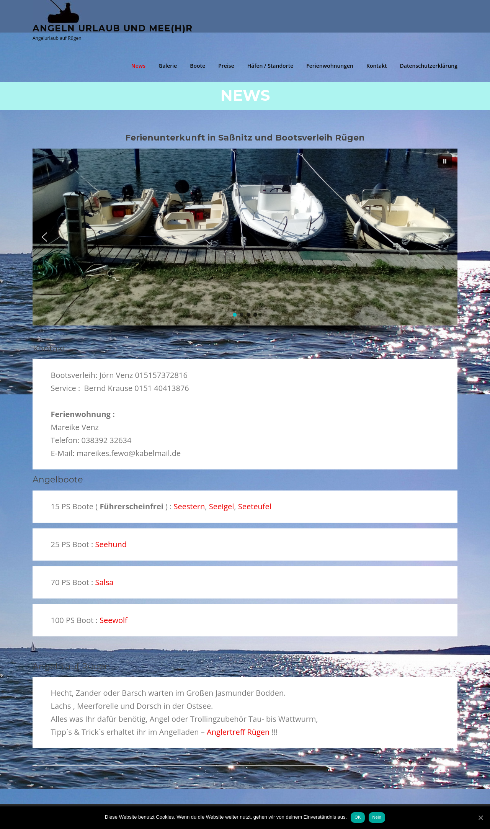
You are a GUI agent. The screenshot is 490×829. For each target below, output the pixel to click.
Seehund (111, 544)
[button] (44, 237)
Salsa (104, 582)
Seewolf (113, 620)
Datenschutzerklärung (428, 65)
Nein (377, 817)
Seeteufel (254, 506)
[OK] (480, 817)
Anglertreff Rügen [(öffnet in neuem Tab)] (238, 732)
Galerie (167, 65)
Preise (226, 65)
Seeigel (221, 506)
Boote (197, 65)
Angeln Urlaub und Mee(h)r (113, 28)
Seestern (189, 506)
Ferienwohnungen (329, 65)
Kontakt (376, 65)
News (138, 65)
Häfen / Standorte (270, 65)
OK (357, 817)
